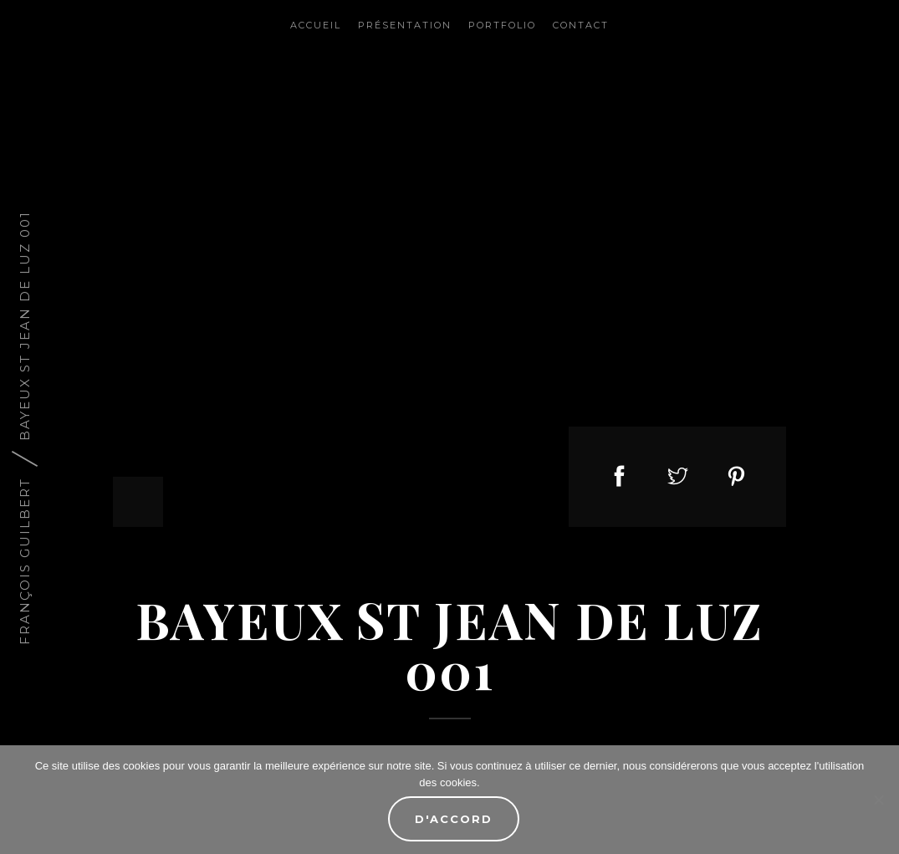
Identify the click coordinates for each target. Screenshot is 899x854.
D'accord (454, 819)
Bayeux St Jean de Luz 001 (25, 325)
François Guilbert (25, 560)
